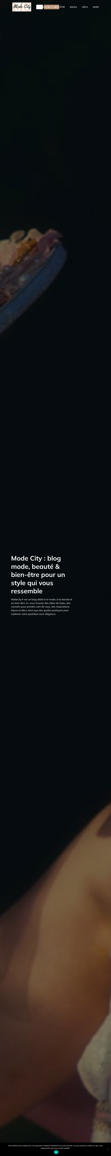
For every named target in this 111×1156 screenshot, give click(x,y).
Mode (96, 7)
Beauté (45, 7)
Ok (56, 1152)
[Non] (108, 1149)
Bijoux (73, 7)
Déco (85, 7)
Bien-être (59, 7)
